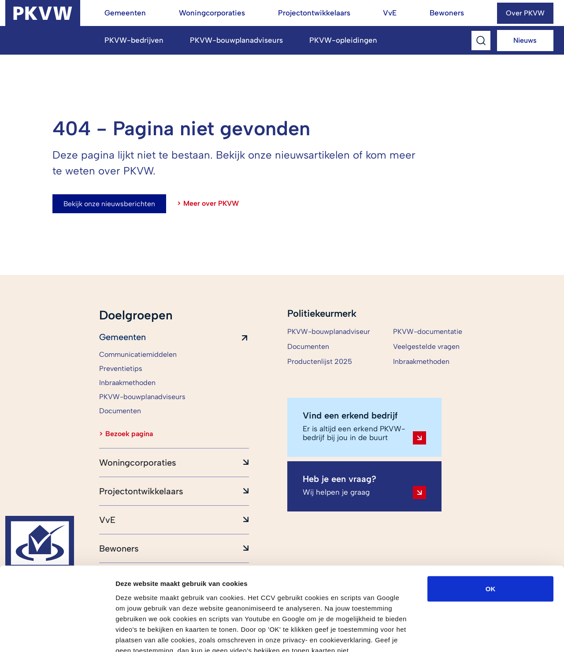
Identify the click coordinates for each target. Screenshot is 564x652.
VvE (390, 12)
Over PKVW (525, 13)
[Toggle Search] (480, 40)
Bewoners (447, 12)
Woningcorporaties (212, 12)
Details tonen (476, 634)
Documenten (308, 346)
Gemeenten (125, 12)
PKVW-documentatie (427, 331)
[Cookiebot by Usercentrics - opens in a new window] (57, 634)
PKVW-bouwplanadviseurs (236, 40)
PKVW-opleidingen (343, 40)
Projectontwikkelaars (314, 12)
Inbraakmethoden (421, 361)
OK (491, 537)
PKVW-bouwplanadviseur (328, 331)
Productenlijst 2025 (319, 361)
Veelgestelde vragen (426, 346)
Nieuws (525, 40)
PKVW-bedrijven (133, 40)
